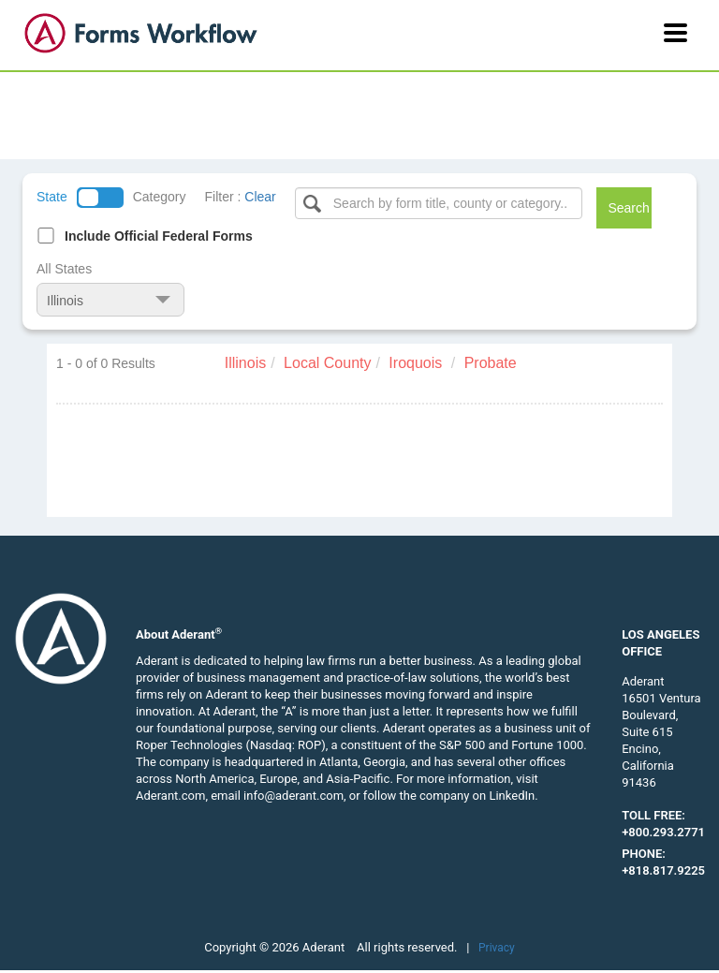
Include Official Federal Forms (159, 236)
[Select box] (439, 203)
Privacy (496, 947)
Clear (259, 196)
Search (628, 207)
